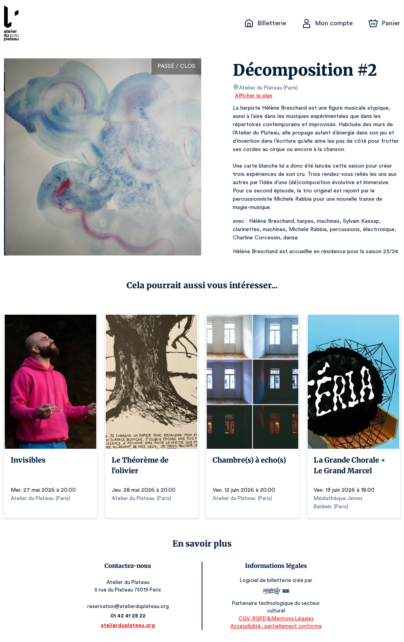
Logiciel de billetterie (264, 580)
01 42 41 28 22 (129, 616)
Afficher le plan (253, 96)
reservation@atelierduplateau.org (129, 606)
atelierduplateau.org (129, 625)
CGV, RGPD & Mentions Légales (274, 618)
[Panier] (384, 23)
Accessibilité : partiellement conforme (274, 626)
